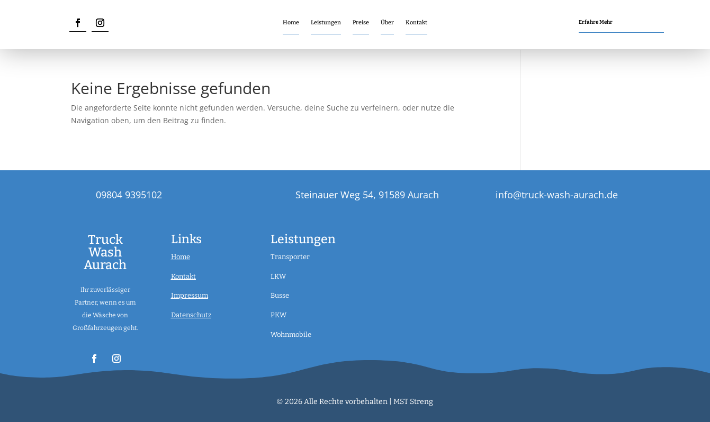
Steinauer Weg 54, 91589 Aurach (367, 194)
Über (387, 22)
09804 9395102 (129, 194)
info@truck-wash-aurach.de (557, 194)
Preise (361, 22)
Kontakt (416, 22)
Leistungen (326, 22)
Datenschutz (191, 315)
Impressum (189, 295)
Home (291, 22)
